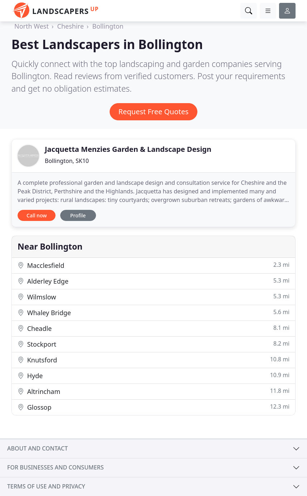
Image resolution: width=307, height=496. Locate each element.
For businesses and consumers (55, 467)
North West (31, 26)
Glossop (153, 407)
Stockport (153, 344)
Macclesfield (153, 265)
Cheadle (153, 328)
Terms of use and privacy (46, 486)
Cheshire (70, 26)
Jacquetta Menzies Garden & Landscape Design (128, 149)
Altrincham (153, 391)
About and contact (37, 448)
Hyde (153, 375)
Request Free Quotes (154, 111)
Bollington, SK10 (67, 161)
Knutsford (153, 359)
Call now (37, 215)
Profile (78, 215)
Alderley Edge (153, 280)
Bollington (107, 26)
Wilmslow (153, 296)
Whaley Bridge (153, 312)
